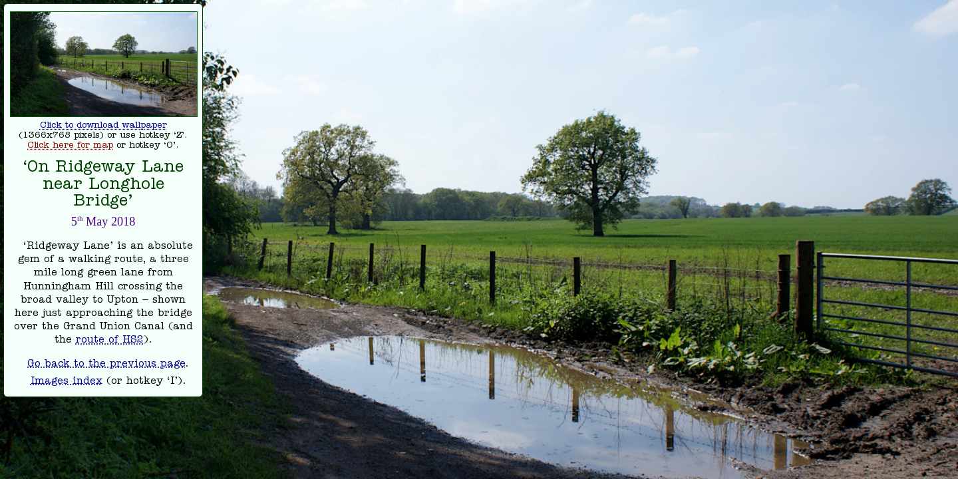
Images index (66, 382)
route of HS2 (110, 340)
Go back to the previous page (106, 364)
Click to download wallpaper (103, 126)
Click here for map (70, 146)
